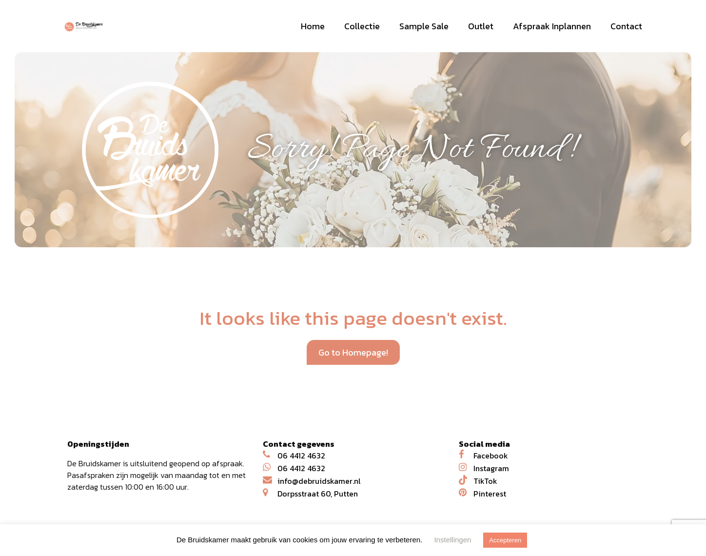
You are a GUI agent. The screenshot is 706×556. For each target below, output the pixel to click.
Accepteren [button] (505, 540)
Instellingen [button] (452, 540)
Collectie (362, 26)
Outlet (480, 26)
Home (313, 26)
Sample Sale (424, 26)
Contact (626, 26)
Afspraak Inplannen (552, 26)
